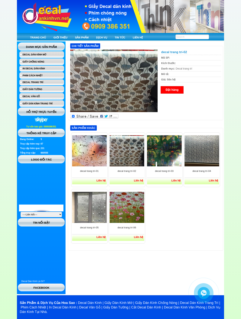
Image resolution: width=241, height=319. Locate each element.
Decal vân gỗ (31, 96)
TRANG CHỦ (38, 37)
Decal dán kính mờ (34, 54)
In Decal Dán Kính (34, 68)
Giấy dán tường (32, 89)
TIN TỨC (120, 37)
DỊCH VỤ (101, 37)
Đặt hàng (172, 89)
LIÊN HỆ (138, 37)
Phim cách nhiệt (33, 75)
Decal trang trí (33, 82)
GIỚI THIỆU (60, 37)
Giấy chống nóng (33, 61)
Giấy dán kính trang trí (38, 103)
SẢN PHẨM (81, 37)
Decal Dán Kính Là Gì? (32, 282)
